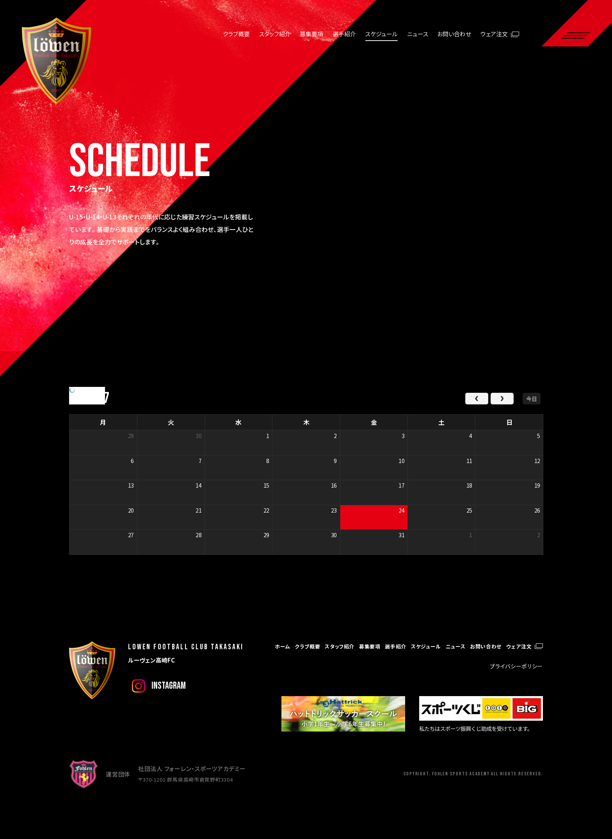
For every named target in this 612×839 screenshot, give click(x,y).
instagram (168, 685)
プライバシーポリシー (516, 666)
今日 (531, 399)
